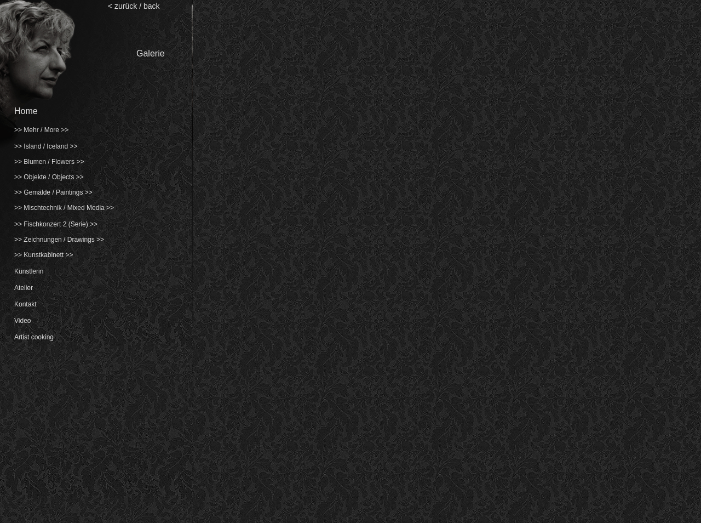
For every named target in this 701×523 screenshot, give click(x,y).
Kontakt (25, 304)
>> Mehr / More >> (41, 130)
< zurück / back (134, 6)
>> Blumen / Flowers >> (49, 162)
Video (22, 321)
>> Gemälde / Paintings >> (53, 192)
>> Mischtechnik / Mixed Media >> (64, 208)
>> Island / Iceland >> (45, 146)
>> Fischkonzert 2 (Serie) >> (55, 224)
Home (26, 111)
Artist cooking (34, 337)
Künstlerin (28, 271)
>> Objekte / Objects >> (49, 177)
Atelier (23, 288)
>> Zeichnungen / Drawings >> (59, 239)
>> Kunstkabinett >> (43, 255)
